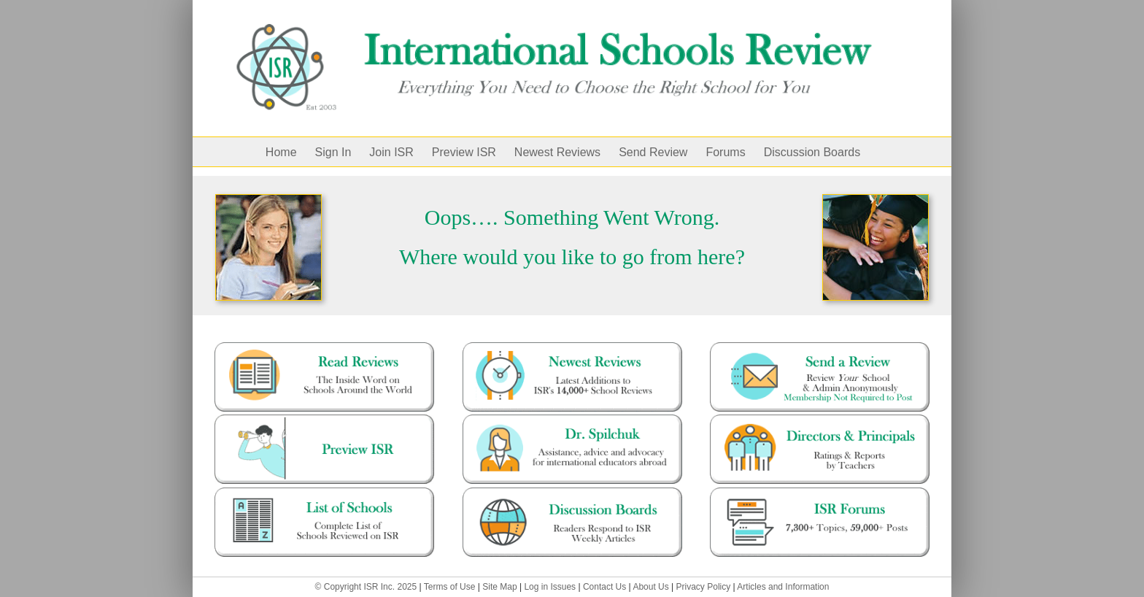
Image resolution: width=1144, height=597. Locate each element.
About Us (650, 587)
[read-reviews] (324, 347)
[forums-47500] (820, 492)
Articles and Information (783, 587)
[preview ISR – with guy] (324, 419)
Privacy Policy (703, 587)
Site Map (499, 587)
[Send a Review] (820, 347)
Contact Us (604, 587)
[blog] (572, 492)
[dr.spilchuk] (572, 419)
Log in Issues (550, 587)
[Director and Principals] (820, 419)
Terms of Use (450, 587)
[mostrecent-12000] (572, 347)
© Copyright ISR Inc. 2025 (366, 587)
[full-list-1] (324, 492)
